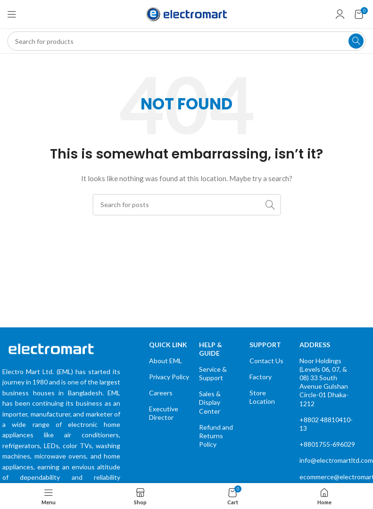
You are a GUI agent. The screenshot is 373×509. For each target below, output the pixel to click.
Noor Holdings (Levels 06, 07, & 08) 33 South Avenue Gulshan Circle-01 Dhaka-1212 (323, 382)
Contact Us (266, 361)
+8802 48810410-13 (326, 424)
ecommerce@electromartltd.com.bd (327, 477)
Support (265, 345)
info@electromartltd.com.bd (327, 460)
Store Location (262, 397)
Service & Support (213, 373)
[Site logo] (186, 13)
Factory (260, 377)
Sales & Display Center (210, 402)
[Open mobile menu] (11, 14)
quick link (168, 345)
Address (314, 345)
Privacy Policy (169, 377)
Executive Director (163, 413)
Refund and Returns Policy (216, 435)
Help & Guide (210, 349)
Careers (161, 393)
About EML (165, 361)
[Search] (186, 41)
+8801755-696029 (327, 444)
